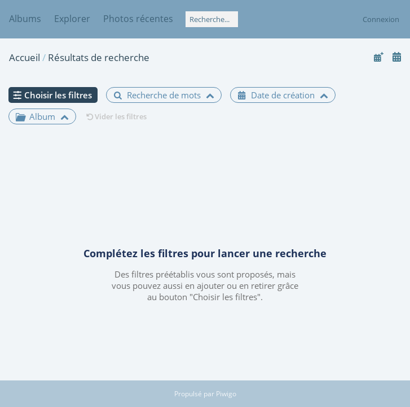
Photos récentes (138, 18)
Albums (25, 18)
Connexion (381, 19)
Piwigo (226, 394)
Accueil (24, 57)
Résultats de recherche (98, 57)
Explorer (72, 18)
